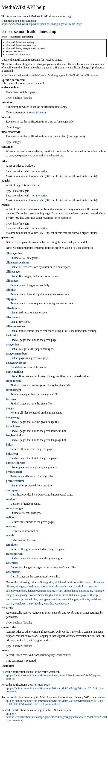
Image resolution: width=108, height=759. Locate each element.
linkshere (11, 453)
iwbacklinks (13, 426)
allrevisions (13, 317)
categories (12, 344)
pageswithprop (15, 462)
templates (12, 544)
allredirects (13, 308)
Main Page (43, 684)
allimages (11, 280)
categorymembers (17, 353)
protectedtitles (14, 480)
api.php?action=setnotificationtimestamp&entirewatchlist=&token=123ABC (49, 675)
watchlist (11, 562)
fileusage (11, 399)
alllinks (10, 289)
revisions (11, 526)
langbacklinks (14, 435)
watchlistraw (14, 571)
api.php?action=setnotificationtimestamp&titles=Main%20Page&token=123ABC (52, 688)
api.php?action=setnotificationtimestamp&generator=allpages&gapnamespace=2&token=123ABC (57, 716)
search (10, 535)
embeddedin (13, 380)
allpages (11, 298)
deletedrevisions (15, 362)
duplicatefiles (14, 371)
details (27, 97)
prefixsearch (13, 471)
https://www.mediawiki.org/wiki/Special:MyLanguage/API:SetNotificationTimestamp (50, 75)
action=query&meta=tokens (55, 654)
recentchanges (14, 508)
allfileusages (13, 271)
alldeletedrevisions (17, 262)
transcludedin (14, 553)
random (11, 499)
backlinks (12, 335)
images (10, 408)
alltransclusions (15, 326)
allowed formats (36, 112)
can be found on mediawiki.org (45, 155)
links (9, 444)
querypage (12, 490)
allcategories (13, 253)
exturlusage (13, 389)
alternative (42, 171)
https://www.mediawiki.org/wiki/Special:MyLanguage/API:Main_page (41, 23)
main (4, 36)
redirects (11, 517)
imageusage (13, 417)
